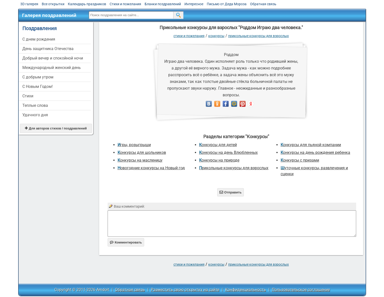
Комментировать (126, 242)
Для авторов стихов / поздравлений (56, 128)
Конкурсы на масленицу (140, 160)
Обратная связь (263, 4)
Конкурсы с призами (300, 160)
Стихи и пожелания (125, 4)
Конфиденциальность (245, 289)
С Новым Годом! (37, 86)
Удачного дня (35, 115)
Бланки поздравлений (163, 4)
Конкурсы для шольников (142, 152)
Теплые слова (35, 105)
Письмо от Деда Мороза (227, 4)
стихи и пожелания (189, 36)
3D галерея (29, 4)
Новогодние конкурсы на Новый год (151, 168)
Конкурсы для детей (218, 144)
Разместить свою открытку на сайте (185, 289)
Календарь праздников (87, 4)
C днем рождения (38, 39)
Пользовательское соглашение (301, 289)
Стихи (27, 96)
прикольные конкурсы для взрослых (258, 36)
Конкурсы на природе (219, 160)
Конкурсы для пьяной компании (311, 144)
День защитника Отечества (48, 48)
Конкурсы (216, 36)
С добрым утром (37, 77)
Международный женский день (51, 67)
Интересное (193, 4)
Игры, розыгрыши (134, 144)
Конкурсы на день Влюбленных (228, 152)
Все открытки (53, 4)
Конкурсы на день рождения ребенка (315, 152)
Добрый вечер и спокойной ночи (52, 58)
